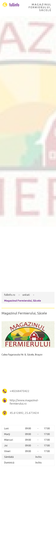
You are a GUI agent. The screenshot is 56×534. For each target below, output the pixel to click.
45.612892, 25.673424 (24, 412)
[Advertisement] (28, 259)
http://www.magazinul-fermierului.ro (24, 402)
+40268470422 (19, 391)
